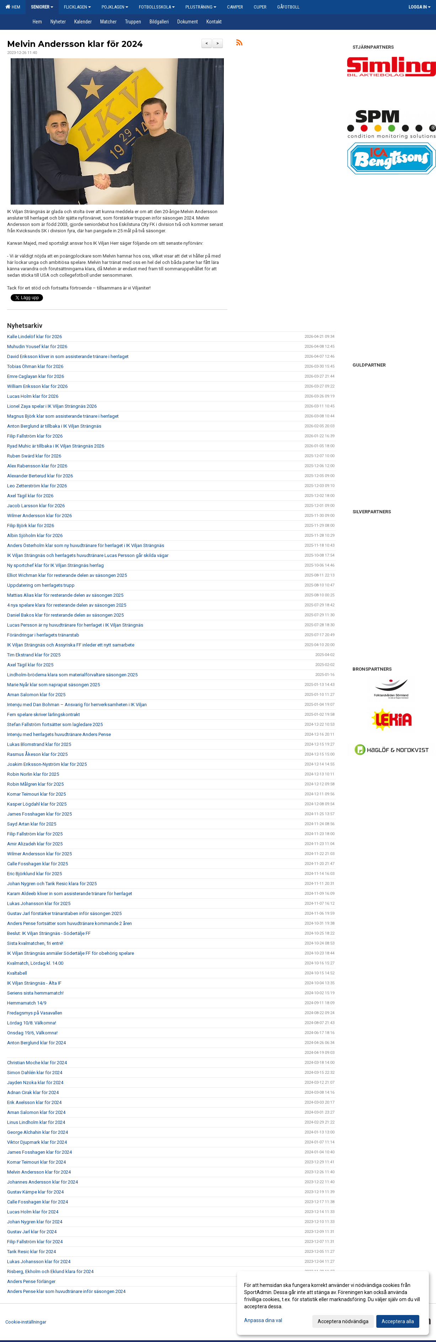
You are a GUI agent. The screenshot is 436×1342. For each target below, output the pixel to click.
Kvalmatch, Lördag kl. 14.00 (35, 963)
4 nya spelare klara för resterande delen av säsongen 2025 (66, 605)
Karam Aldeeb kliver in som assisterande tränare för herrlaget (69, 893)
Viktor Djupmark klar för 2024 (37, 1142)
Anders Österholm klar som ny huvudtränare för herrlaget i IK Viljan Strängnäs (85, 545)
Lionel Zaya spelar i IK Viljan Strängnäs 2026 (52, 406)
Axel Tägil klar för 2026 (30, 495)
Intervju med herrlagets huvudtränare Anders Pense (59, 734)
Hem (12, 7)
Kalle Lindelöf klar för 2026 (34, 336)
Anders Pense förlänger (31, 1281)
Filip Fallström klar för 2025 (35, 834)
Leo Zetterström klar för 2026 (37, 485)
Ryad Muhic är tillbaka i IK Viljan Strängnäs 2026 (55, 446)
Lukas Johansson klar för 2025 (38, 903)
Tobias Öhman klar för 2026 (35, 366)
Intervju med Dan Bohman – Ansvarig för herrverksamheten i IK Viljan (77, 704)
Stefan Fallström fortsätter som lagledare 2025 (55, 724)
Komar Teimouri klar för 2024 (36, 1162)
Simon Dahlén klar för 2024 (34, 1072)
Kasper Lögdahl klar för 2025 (36, 804)
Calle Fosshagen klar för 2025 (37, 863)
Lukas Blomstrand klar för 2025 (39, 744)
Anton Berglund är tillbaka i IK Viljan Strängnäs (54, 426)
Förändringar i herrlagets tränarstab (43, 635)
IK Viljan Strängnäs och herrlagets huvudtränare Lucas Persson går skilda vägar (87, 555)
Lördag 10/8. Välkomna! (31, 1023)
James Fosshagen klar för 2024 (39, 1152)
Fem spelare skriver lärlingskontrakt (43, 714)
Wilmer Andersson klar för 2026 (39, 515)
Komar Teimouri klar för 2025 (36, 794)
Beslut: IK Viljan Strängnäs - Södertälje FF (49, 933)
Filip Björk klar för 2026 (30, 525)
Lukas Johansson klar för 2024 (38, 1261)
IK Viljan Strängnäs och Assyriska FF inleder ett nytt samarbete (70, 645)
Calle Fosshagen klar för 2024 (37, 1202)
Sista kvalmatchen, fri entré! (35, 943)
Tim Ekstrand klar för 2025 (33, 655)
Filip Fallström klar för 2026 (35, 436)
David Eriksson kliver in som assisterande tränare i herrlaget (68, 356)
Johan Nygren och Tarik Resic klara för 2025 (52, 883)
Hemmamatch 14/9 (26, 1003)
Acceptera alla (398, 1321)
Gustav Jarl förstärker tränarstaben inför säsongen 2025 (64, 913)
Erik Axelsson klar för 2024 (34, 1102)
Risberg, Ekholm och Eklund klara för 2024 (50, 1271)
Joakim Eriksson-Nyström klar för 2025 (47, 764)
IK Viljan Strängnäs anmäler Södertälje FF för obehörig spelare (70, 953)
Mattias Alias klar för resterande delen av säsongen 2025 (65, 595)
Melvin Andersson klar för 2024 (75, 44)
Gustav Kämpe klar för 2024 (35, 1192)
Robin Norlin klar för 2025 (33, 774)
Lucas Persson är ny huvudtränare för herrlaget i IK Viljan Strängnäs (75, 625)
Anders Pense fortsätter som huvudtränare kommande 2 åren (69, 923)
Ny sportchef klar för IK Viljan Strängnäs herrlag (55, 565)
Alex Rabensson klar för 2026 (37, 466)
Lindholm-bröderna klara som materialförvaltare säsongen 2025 (72, 674)
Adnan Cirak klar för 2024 (33, 1092)
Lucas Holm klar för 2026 (32, 396)
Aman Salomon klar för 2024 (36, 1112)
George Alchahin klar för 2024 (37, 1132)
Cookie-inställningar (25, 1322)
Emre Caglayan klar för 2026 (35, 376)
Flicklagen (77, 7)
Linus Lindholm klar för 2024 (36, 1122)
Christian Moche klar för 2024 (37, 1062)
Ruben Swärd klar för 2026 (34, 456)
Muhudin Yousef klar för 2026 (37, 346)
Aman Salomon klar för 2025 (36, 694)
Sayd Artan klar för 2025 (31, 824)
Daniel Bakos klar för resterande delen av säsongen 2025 (65, 615)
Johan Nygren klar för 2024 (34, 1221)
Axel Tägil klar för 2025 (30, 664)
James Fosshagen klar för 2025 (39, 814)
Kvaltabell (17, 973)
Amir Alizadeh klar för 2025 (35, 843)
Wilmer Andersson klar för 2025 (39, 853)
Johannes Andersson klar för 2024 (42, 1182)
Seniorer (42, 7)
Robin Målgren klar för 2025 (35, 784)
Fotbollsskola (157, 7)
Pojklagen (115, 7)
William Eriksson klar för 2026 (37, 386)
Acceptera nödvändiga (343, 1321)
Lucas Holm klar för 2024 (32, 1211)
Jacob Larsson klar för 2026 (36, 505)
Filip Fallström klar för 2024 (35, 1241)
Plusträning (200, 7)
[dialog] (333, 1303)
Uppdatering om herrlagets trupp (41, 585)
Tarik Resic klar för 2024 (31, 1251)
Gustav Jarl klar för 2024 (31, 1231)
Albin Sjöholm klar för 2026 (35, 535)
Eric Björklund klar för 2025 (34, 873)
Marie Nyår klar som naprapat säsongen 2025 (53, 684)
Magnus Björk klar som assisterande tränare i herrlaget (63, 416)
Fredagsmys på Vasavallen (34, 1013)
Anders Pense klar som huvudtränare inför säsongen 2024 (66, 1291)
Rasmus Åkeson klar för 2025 (37, 754)
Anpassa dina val (263, 1320)
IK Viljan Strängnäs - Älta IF (34, 983)
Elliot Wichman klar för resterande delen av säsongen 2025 (67, 575)
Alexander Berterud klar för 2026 (40, 475)
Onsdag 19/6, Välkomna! (32, 1032)
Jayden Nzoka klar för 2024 (35, 1082)
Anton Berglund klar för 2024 (36, 1042)
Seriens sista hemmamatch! (35, 993)
